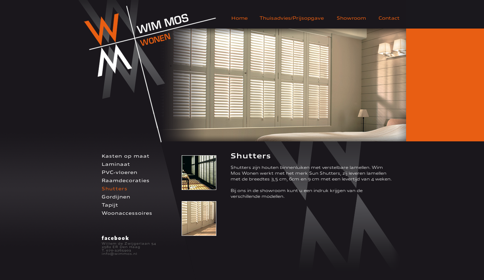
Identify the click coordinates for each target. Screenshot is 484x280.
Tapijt (110, 205)
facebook (115, 237)
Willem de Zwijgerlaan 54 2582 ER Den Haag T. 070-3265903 (129, 247)
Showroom (351, 18)
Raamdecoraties (126, 180)
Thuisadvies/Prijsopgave (292, 18)
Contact (389, 18)
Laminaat (116, 164)
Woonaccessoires (127, 213)
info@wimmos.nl (119, 254)
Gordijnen (116, 196)
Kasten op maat (126, 156)
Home (239, 18)
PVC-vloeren (119, 172)
